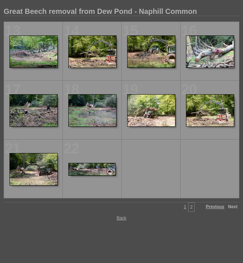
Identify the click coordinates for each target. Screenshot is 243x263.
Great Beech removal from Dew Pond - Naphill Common (100, 11)
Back (121, 218)
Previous (215, 206)
